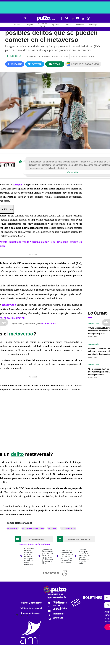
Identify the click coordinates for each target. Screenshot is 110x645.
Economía (80, 24)
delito (17, 454)
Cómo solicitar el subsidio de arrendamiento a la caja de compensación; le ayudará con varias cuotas (67, 556)
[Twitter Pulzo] (66, 19)
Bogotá (30, 24)
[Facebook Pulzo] (61, 19)
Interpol (52, 528)
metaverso (21, 334)
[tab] (34, 539)
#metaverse (9, 304)
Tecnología (93, 24)
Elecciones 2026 (42, 25)
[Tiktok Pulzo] (73, 19)
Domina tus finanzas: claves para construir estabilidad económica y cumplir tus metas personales (29, 556)
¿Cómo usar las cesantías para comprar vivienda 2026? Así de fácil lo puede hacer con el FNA (48, 556)
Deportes (55, 24)
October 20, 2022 (49, 323)
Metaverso (12, 528)
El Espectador (68, 528)
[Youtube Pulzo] (77, 19)
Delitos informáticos (33, 528)
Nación (17, 24)
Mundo (68, 24)
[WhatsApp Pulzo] (88, 19)
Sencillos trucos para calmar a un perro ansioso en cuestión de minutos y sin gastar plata (84, 556)
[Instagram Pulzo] (83, 19)
